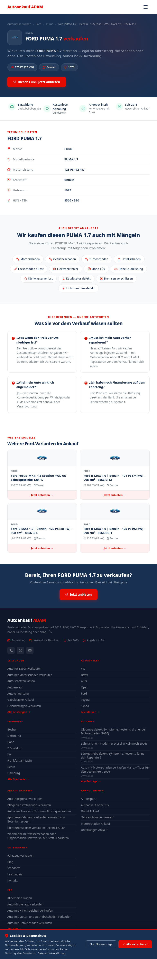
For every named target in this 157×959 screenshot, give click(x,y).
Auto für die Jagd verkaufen (25, 904)
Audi (84, 681)
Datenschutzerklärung (52, 953)
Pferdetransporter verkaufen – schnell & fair (36, 828)
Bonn (10, 742)
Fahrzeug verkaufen (20, 855)
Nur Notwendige (101, 944)
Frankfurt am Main (19, 760)
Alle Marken (90, 712)
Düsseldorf (14, 748)
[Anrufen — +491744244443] (11, 650)
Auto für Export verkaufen (24, 668)
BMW (84, 675)
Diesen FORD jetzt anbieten (36, 82)
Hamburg (13, 773)
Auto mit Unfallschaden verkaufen (29, 923)
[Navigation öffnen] (145, 7)
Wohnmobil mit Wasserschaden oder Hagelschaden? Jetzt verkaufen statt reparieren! (38, 836)
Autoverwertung (18, 693)
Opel (84, 687)
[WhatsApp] (20, 650)
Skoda (85, 706)
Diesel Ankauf (90, 811)
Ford (38, 24)
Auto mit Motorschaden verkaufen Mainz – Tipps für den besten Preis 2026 (115, 769)
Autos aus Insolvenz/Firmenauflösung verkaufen (39, 811)
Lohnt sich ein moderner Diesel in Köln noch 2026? (114, 743)
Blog (10, 862)
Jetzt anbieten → (42, 495)
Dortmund (14, 736)
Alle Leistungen (18, 712)
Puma (49, 24)
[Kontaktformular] (30, 650)
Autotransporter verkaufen (25, 799)
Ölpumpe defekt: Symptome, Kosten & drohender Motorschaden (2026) (113, 731)
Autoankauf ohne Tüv (95, 805)
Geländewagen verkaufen (24, 706)
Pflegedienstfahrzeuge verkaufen (29, 805)
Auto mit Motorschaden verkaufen (29, 675)
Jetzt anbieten (78, 594)
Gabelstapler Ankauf (20, 700)
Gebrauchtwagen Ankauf (97, 817)
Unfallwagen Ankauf (94, 830)
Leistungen (14, 874)
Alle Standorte (18, 779)
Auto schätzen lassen (21, 681)
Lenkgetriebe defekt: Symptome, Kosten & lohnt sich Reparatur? (112, 755)
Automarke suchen (19, 24)
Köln (10, 754)
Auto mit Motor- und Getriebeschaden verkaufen (39, 917)
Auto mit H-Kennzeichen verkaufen (30, 910)
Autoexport (88, 799)
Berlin (11, 767)
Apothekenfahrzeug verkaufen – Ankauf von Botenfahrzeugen (36, 819)
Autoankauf (25, 7)
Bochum (12, 729)
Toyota (85, 700)
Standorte (13, 868)
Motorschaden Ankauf (95, 824)
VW (83, 668)
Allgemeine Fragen (19, 898)
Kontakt (12, 880)
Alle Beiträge (90, 781)
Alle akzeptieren (135, 944)
